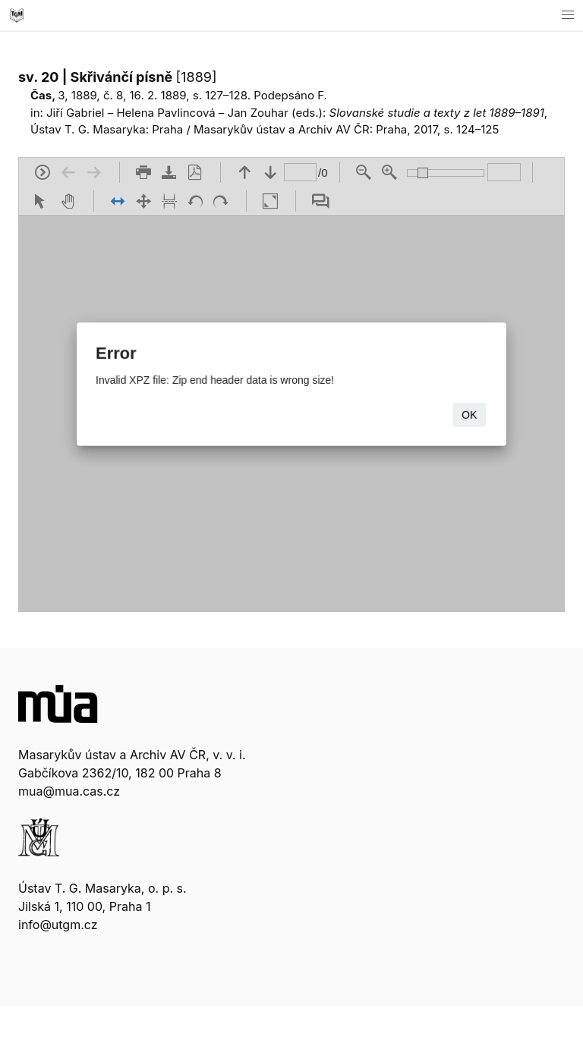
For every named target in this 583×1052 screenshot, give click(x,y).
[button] (568, 15)
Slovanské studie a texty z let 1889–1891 (436, 112)
